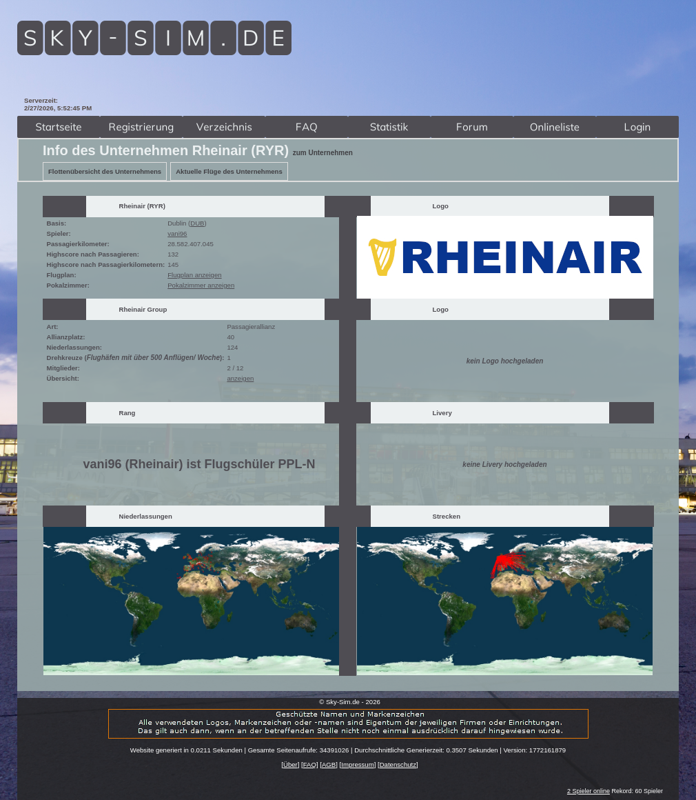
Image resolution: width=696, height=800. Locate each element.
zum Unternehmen (323, 153)
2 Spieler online (588, 791)
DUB (197, 223)
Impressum (357, 764)
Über (290, 764)
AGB (329, 764)
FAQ (309, 764)
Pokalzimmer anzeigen (200, 285)
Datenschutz (398, 764)
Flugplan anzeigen (194, 275)
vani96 (177, 233)
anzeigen (240, 378)
